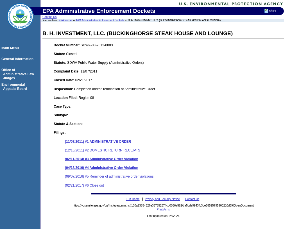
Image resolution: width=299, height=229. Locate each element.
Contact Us (49, 17)
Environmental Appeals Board (15, 86)
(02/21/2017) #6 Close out (84, 185)
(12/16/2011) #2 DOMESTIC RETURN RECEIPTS (102, 150)
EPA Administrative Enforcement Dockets (100, 20)
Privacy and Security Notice (162, 199)
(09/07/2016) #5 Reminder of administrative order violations (109, 176)
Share (272, 10)
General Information (18, 59)
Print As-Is (163, 209)
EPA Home (65, 20)
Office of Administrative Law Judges (18, 74)
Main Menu (11, 48)
